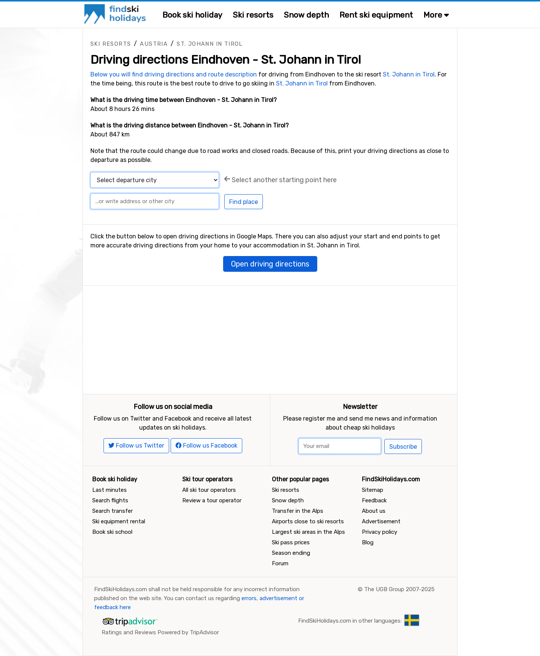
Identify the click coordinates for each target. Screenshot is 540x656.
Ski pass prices (291, 542)
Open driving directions (270, 263)
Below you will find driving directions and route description (173, 74)
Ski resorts (253, 14)
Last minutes (109, 490)
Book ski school (112, 532)
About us (374, 511)
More (436, 14)
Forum (280, 563)
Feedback (374, 500)
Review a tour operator (212, 500)
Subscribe (403, 446)
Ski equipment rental (118, 521)
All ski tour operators (209, 490)
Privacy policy (379, 532)
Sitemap (372, 490)
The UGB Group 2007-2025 (399, 589)
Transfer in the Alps (297, 511)
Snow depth (306, 14)
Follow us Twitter (136, 445)
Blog (368, 542)
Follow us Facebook (206, 445)
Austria (154, 43)
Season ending (291, 553)
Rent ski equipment (376, 14)
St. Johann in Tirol (210, 43)
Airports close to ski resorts (308, 521)
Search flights (110, 500)
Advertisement (381, 521)
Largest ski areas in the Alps (308, 532)
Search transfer (112, 511)
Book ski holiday (192, 14)
